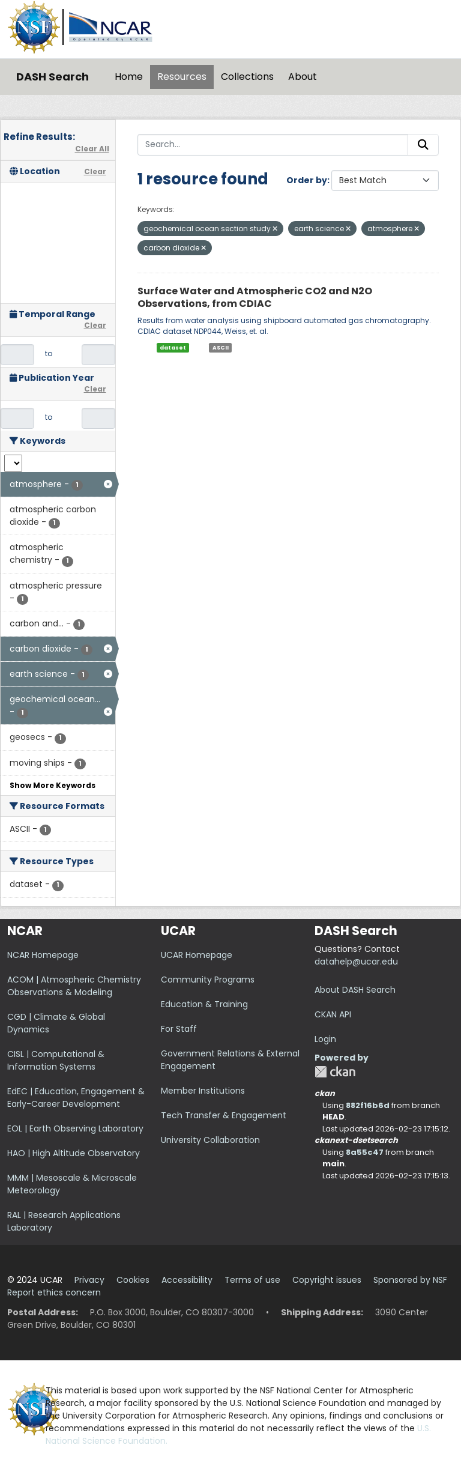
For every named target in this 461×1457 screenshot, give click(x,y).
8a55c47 (365, 1152)
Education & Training (204, 1004)
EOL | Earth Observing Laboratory (75, 1128)
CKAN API (333, 1014)
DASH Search (52, 76)
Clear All (92, 149)
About (302, 76)
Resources (181, 76)
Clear (95, 171)
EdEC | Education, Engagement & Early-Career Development (76, 1097)
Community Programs (208, 980)
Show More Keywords (52, 785)
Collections (247, 76)
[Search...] (273, 145)
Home (129, 76)
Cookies (132, 1280)
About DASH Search (355, 990)
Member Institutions (203, 1091)
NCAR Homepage (43, 955)
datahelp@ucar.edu (356, 962)
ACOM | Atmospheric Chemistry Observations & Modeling (74, 986)
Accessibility (186, 1280)
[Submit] (423, 145)
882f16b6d (368, 1105)
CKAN (335, 1071)
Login (325, 1039)
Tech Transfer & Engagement (223, 1115)
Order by (306, 180)
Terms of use (252, 1280)
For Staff (179, 1029)
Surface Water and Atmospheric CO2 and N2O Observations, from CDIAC (254, 297)
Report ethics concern (54, 1292)
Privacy (89, 1280)
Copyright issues (326, 1280)
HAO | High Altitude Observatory (73, 1153)
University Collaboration (210, 1140)
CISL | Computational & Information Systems (55, 1060)
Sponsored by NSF (410, 1280)
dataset (173, 347)
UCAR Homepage (196, 955)
